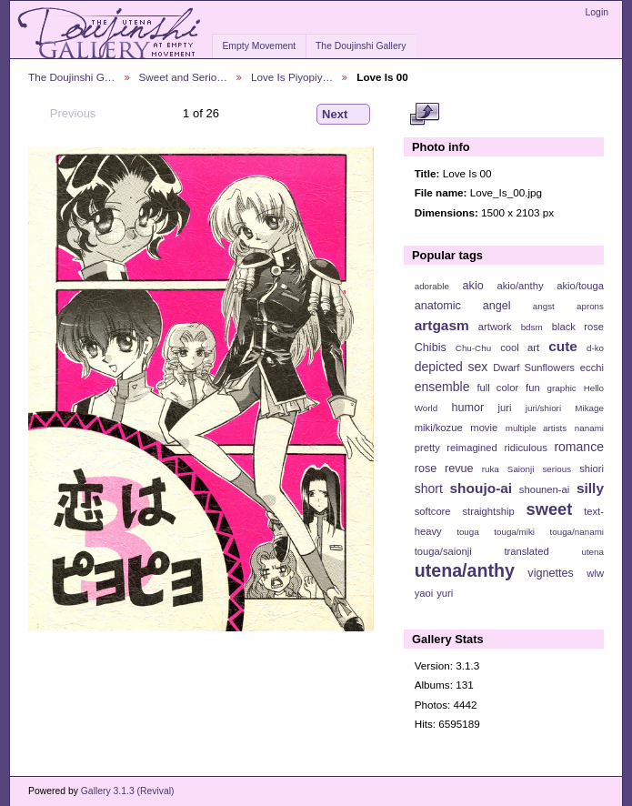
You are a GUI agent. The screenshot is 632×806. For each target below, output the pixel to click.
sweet (550, 509)
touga (467, 532)
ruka (490, 469)
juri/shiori (543, 408)
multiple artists (536, 428)
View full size (424, 114)
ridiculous (525, 447)
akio (473, 285)
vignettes (550, 573)
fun (533, 387)
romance (579, 446)
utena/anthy (465, 570)
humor (467, 407)
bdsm (532, 327)
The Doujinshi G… (71, 77)
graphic (562, 388)
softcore (433, 511)
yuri (444, 593)
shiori (591, 468)
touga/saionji (443, 551)
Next (343, 114)
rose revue (444, 468)
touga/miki (514, 532)
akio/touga (580, 285)
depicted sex (451, 366)
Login (597, 12)
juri (505, 407)
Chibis (430, 347)
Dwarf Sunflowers (534, 367)
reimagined (471, 447)
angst (544, 306)
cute (562, 346)
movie (483, 427)
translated (526, 551)
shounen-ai (544, 489)
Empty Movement (259, 46)
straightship (488, 511)
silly (590, 488)
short (429, 488)
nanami (589, 428)
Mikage (589, 408)
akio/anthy (520, 285)
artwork (495, 326)
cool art (519, 347)
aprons (590, 306)
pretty (427, 447)
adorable (432, 286)
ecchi (592, 367)
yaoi (424, 593)
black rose (578, 326)
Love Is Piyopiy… (292, 77)
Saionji (520, 469)
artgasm (442, 325)
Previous (64, 113)
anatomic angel (463, 305)
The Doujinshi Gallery (361, 46)
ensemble (442, 386)
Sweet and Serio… (183, 77)
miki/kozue (439, 427)
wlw (595, 573)
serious (556, 469)
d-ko (595, 348)
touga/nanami (577, 532)
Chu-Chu (473, 348)
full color (497, 387)
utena (592, 552)
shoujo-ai (481, 488)
